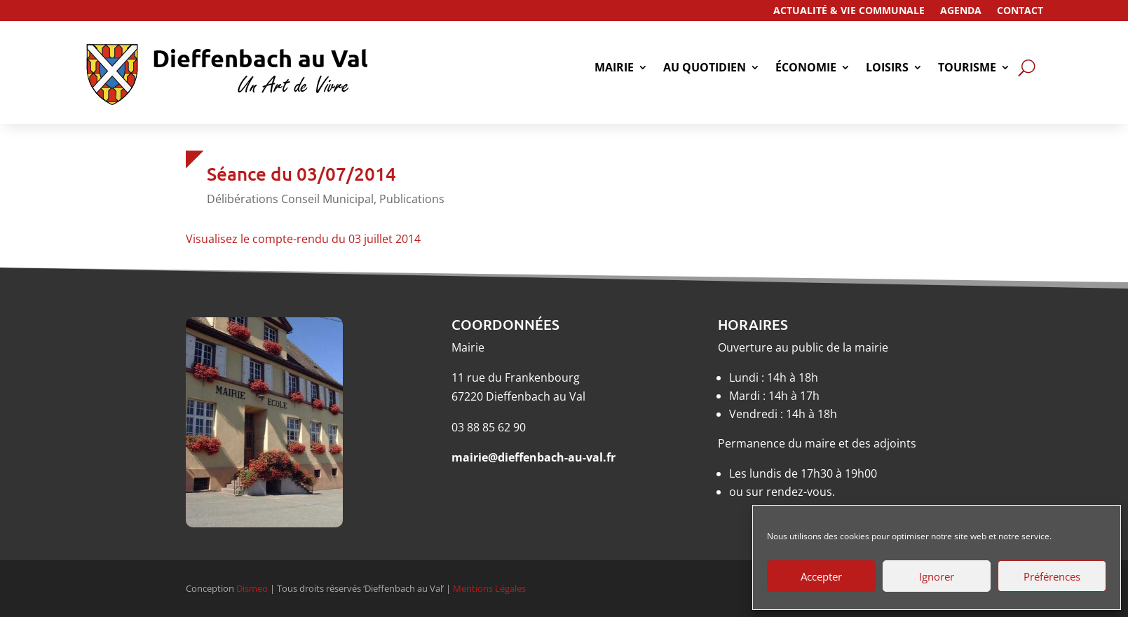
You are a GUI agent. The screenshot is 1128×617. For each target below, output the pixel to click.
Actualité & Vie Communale (849, 11)
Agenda (960, 11)
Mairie (614, 68)
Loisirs (887, 68)
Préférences (1052, 576)
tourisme (967, 68)
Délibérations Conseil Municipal (290, 199)
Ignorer (936, 576)
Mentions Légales (489, 588)
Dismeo (252, 588)
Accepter (821, 576)
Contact (1020, 11)
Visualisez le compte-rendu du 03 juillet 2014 (303, 239)
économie (805, 68)
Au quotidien (704, 68)
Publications (411, 199)
